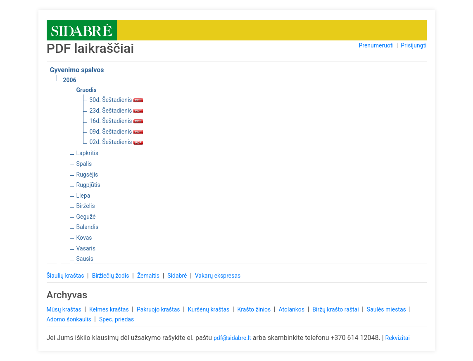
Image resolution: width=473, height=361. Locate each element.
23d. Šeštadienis (116, 110)
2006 (69, 80)
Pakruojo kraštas (159, 309)
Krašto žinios (255, 309)
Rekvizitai (397, 338)
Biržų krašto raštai (336, 309)
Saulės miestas (387, 309)
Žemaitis (149, 275)
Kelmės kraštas (109, 309)
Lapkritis (87, 153)
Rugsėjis (87, 174)
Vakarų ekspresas (218, 275)
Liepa (83, 195)
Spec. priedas (116, 319)
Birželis (85, 206)
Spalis (84, 163)
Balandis (87, 227)
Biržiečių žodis (111, 275)
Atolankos (292, 309)
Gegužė (86, 216)
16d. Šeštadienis (116, 121)
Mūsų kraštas (65, 309)
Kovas (84, 237)
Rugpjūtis (88, 185)
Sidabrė (177, 275)
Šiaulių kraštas (66, 275)
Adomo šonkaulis (70, 319)
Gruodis (86, 90)
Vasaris (85, 248)
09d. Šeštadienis (116, 131)
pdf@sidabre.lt (232, 338)
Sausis (85, 258)
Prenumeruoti (376, 45)
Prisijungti (413, 45)
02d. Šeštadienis (116, 142)
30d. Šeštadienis (116, 100)
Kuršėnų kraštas (209, 309)
